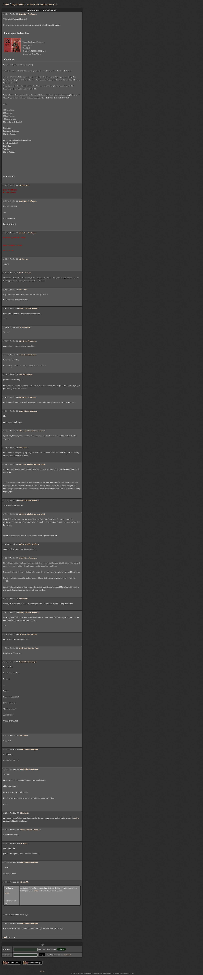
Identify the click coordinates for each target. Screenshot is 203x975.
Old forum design (34, 963)
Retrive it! (67, 955)
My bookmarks (13, 963)
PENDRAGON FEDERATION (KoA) (42, 4)
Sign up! (61, 949)
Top (4, 937)
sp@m (76, 818)
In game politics (18, 4)
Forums (6, 4)
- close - (42, 971)
